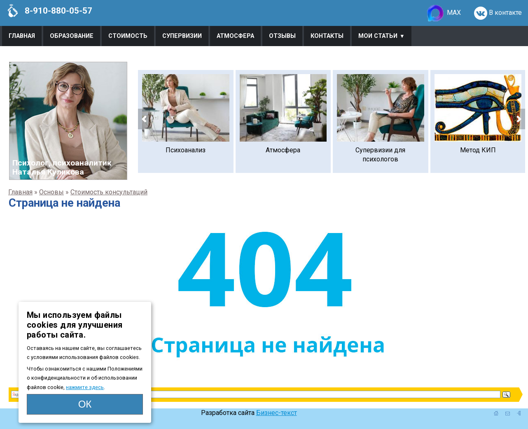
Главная (22, 36)
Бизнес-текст (276, 413)
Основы (51, 192)
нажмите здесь (85, 387)
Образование (71, 36)
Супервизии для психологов (380, 154)
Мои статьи (377, 36)
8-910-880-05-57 (49, 10)
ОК (85, 404)
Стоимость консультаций (108, 192)
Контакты (327, 36)
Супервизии (182, 36)
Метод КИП (478, 150)
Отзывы (282, 36)
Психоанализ (186, 150)
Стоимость (127, 36)
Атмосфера (235, 36)
